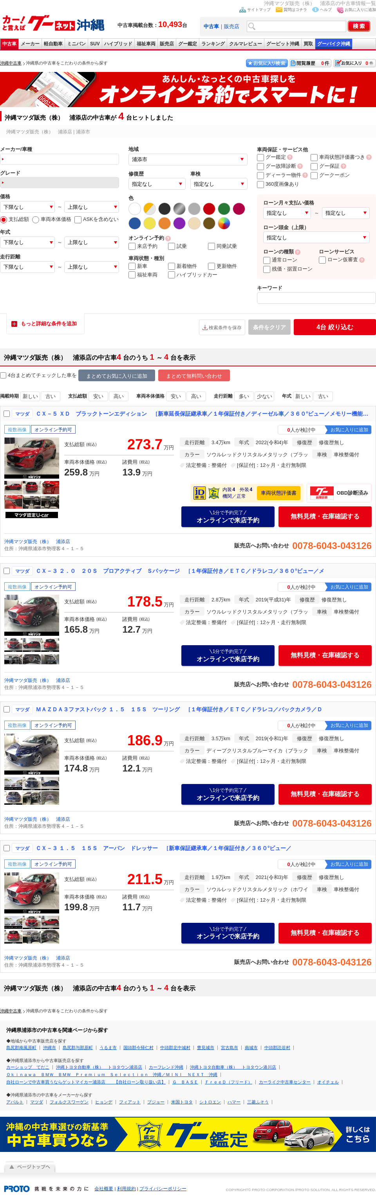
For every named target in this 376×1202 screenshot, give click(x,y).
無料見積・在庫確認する (325, 516)
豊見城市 (205, 1047)
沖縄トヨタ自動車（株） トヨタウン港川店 (233, 1067)
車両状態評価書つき (338, 157)
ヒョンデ (103, 1102)
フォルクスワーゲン (69, 1102)
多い (244, 396)
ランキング (213, 44)
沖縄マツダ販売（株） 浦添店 (37, 541)
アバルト (15, 1102)
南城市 (251, 1047)
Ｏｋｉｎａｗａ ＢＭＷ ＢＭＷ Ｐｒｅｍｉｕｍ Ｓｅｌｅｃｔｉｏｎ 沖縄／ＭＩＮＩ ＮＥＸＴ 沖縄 (111, 1074)
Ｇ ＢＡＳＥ (185, 1082)
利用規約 (126, 1188)
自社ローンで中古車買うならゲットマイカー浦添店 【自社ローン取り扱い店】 (86, 1082)
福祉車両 (146, 44)
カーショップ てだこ (27, 1067)
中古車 (9, 44)
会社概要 (103, 1188)
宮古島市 (229, 1047)
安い (98, 396)
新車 (137, 266)
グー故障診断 (276, 166)
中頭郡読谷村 (277, 1047)
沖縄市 (49, 1047)
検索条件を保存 (225, 327)
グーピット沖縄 (282, 44)
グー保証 (325, 166)
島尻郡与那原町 (78, 1047)
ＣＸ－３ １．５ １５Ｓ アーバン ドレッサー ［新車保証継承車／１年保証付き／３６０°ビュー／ (164, 848)
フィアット (130, 1102)
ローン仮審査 (338, 259)
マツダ (36, 1102)
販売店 (231, 26)
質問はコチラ (295, 9)
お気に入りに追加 (360, 9)
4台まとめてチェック (28, 375)
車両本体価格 (51, 219)
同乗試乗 (222, 246)
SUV (95, 44)
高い (119, 396)
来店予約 (142, 246)
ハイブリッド (118, 44)
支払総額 (14, 219)
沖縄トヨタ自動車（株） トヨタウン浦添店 (99, 1067)
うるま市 (108, 1047)
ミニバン (76, 44)
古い (50, 396)
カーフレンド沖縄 (166, 1067)
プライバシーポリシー (162, 1188)
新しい (30, 396)
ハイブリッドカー (192, 274)
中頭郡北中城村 (175, 1047)
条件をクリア (269, 327)
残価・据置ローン (288, 269)
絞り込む (334, 327)
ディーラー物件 (279, 175)
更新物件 (222, 266)
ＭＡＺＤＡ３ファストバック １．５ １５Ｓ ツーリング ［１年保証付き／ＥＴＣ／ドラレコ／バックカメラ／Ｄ (179, 709)
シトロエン (210, 1102)
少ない (264, 396)
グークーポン (330, 175)
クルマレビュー (245, 44)
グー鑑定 (187, 44)
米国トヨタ (182, 1102)
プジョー (155, 1102)
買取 (308, 44)
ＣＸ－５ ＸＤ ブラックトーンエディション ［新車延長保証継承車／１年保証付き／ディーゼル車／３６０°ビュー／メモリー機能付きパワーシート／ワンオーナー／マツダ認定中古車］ (204, 413)
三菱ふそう (258, 1102)
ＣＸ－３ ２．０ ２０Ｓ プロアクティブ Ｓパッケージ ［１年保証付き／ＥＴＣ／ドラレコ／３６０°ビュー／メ (180, 571)
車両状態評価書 (278, 493)
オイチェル (328, 1082)
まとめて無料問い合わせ (194, 376)
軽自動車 (53, 44)
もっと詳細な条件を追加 (49, 324)
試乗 (177, 246)
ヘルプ (326, 9)
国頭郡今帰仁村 (138, 1047)
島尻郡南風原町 (21, 1047)
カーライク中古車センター (285, 1082)
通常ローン (280, 260)
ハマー (234, 1102)
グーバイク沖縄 (333, 44)
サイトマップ (259, 9)
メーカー (30, 44)
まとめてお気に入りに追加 (116, 376)
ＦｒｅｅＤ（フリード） (228, 1082)
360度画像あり (278, 184)
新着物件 (182, 266)
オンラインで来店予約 (228, 517)
